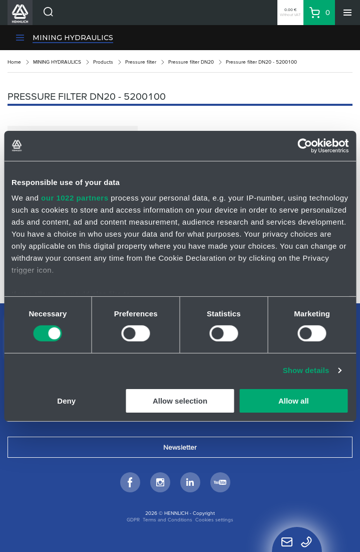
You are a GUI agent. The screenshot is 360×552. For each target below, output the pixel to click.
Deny (66, 401)
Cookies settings (214, 519)
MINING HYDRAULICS (73, 37)
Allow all (293, 401)
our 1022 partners (74, 198)
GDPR (133, 519)
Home (14, 62)
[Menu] (347, 12)
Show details (306, 370)
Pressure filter (140, 62)
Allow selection (180, 401)
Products (103, 62)
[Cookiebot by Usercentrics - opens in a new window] (304, 145)
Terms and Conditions (167, 519)
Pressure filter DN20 (191, 62)
